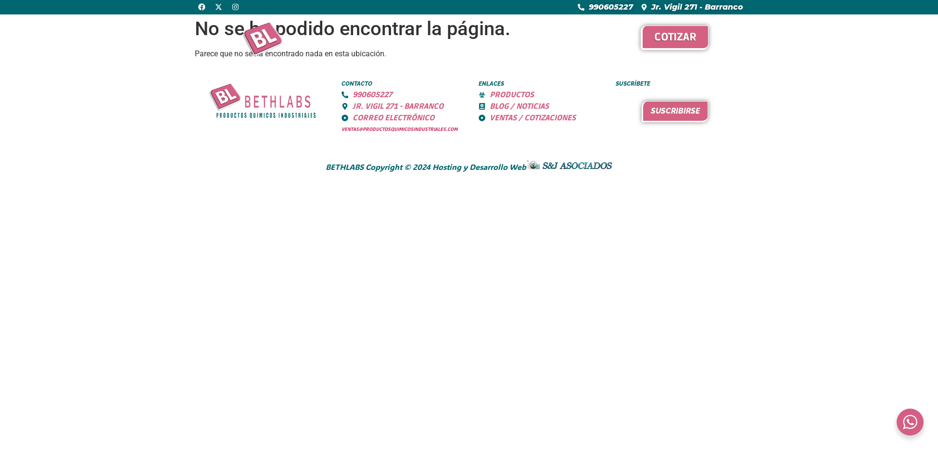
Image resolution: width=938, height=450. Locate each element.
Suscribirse (675, 111)
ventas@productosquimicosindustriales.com (399, 129)
